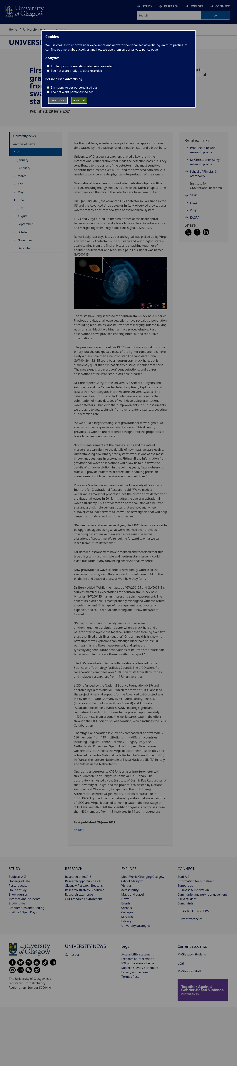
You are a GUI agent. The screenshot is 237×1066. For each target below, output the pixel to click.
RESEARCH (74, 868)
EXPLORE (128, 868)
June (21, 200)
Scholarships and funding (26, 908)
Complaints (185, 903)
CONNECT (186, 868)
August (22, 216)
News (125, 899)
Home (13, 29)
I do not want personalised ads (72, 92)
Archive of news (24, 144)
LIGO (193, 203)
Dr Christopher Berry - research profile (205, 162)
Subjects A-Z (17, 877)
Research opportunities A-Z (84, 881)
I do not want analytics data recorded (76, 71)
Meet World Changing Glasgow (142, 877)
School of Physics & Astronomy (203, 174)
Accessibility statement (137, 954)
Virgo (193, 210)
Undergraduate (19, 881)
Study (147, 6)
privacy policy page (144, 49)
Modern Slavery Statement (139, 968)
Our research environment (83, 899)
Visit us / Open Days (23, 912)
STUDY (14, 868)
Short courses (18, 894)
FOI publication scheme (137, 963)
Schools (126, 908)
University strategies (136, 926)
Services (127, 917)
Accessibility (129, 890)
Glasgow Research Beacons (84, 886)
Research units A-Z (78, 877)
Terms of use (130, 977)
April (21, 184)
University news (34, 29)
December (25, 248)
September (25, 224)
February (24, 168)
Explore (197, 6)
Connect (222, 6)
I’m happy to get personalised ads (74, 87)
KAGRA (194, 217)
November (25, 240)
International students (24, 899)
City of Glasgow (132, 881)
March (22, 176)
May (21, 192)
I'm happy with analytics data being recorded (82, 66)
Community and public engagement (202, 894)
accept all (79, 100)
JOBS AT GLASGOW (193, 910)
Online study (17, 890)
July (20, 208)
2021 (16, 152)
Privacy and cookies (134, 972)
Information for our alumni (196, 881)
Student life (17, 903)
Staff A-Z (184, 877)
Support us (185, 886)
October (23, 232)
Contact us (72, 955)
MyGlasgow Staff (189, 971)
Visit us (126, 886)
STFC (193, 195)
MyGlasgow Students (192, 954)
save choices (58, 100)
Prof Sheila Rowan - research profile (203, 150)
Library (126, 921)
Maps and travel (132, 894)
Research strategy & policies (84, 890)
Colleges (127, 912)
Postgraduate (18, 886)
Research (171, 6)
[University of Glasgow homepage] (24, 11)
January (23, 160)
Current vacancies (190, 919)
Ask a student (187, 899)
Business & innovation (193, 890)
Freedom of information (137, 959)
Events (126, 903)
